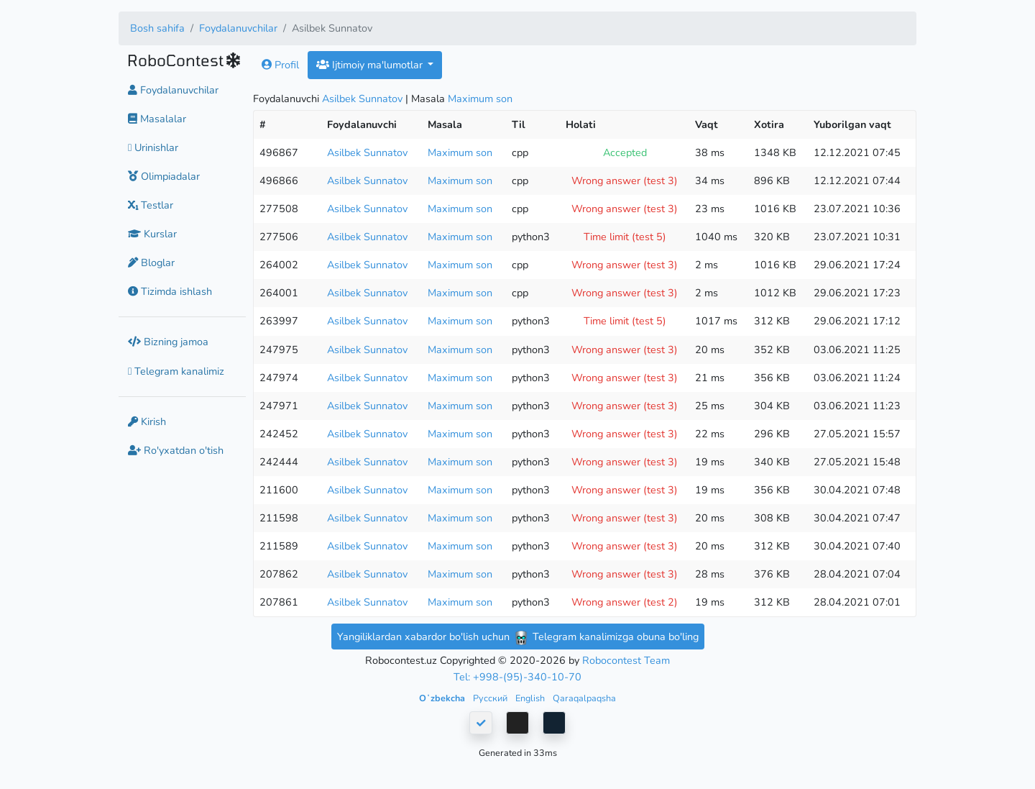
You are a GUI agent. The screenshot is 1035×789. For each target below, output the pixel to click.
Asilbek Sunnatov (362, 98)
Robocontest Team (626, 660)
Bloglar (151, 262)
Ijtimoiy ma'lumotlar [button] (371, 65)
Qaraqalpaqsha (584, 698)
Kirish (147, 421)
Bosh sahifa (157, 28)
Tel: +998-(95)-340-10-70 (517, 677)
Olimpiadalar (164, 176)
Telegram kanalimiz (176, 371)
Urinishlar (153, 147)
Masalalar (157, 118)
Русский (491, 698)
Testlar (150, 205)
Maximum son (480, 98)
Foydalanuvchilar (238, 28)
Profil (280, 65)
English (531, 698)
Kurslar (152, 234)
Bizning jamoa (168, 341)
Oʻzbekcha (443, 698)
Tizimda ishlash (170, 291)
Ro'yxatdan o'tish (176, 450)
